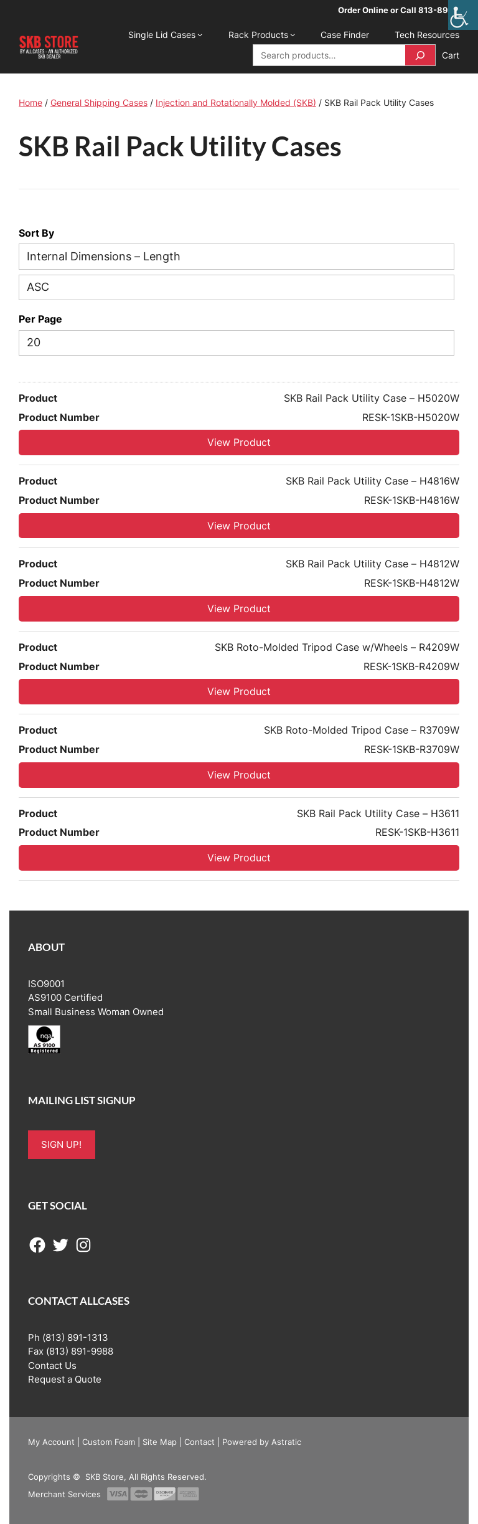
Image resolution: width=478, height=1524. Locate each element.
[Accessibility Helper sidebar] (463, 15)
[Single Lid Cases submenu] (199, 34)
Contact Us (52, 1365)
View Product (239, 442)
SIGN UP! (61, 1144)
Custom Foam (108, 1442)
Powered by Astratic (261, 1442)
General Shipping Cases (99, 102)
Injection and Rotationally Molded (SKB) (236, 102)
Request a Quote (64, 1379)
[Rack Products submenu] (292, 34)
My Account (51, 1442)
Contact (199, 1442)
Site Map (160, 1442)
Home (30, 102)
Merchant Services (64, 1494)
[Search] (420, 55)
